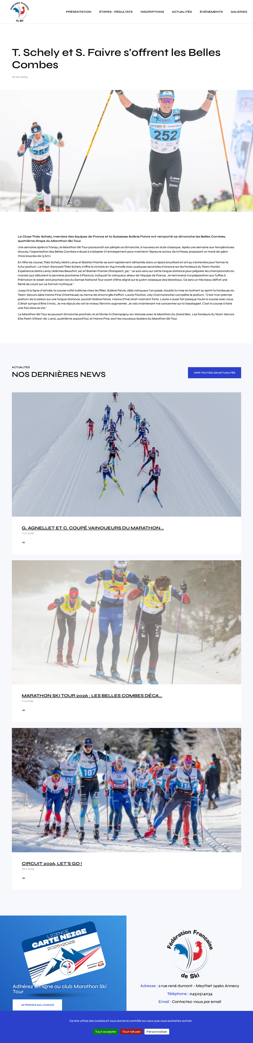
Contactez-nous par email (196, 1001)
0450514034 (201, 993)
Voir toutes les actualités (214, 372)
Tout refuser (131, 1031)
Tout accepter (105, 1031)
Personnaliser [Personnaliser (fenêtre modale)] (156, 1031)
